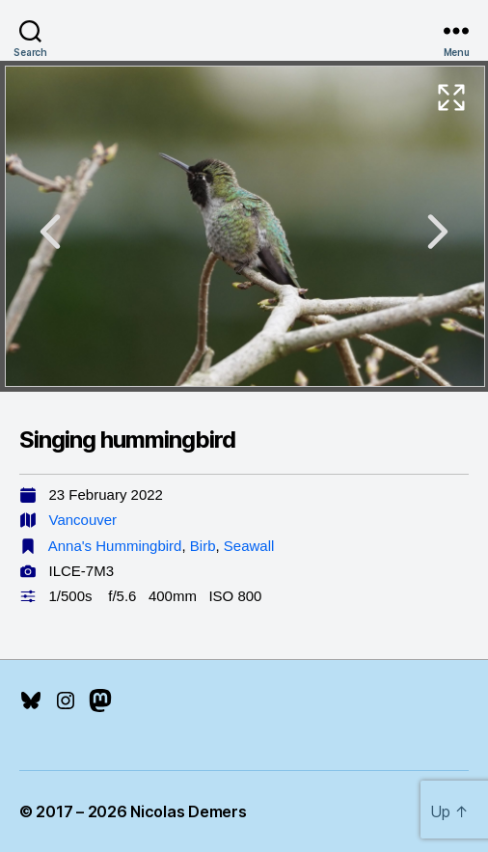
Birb (203, 545)
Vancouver (83, 519)
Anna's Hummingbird (115, 545)
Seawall (249, 545)
